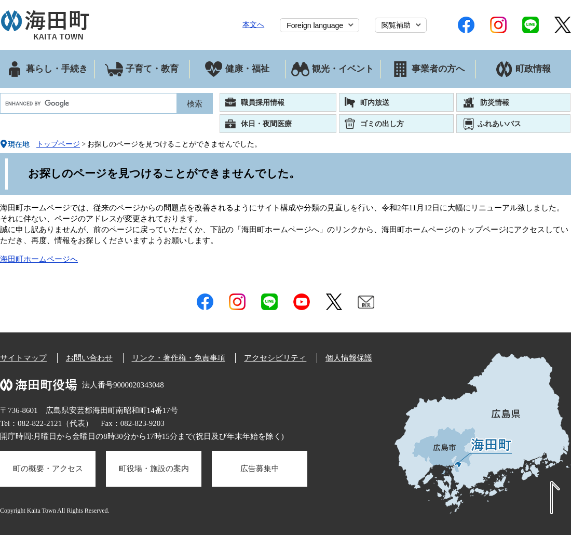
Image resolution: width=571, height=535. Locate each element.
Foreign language (315, 25)
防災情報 (494, 102)
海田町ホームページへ (39, 259)
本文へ (253, 24)
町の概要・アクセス (48, 468)
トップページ (58, 144)
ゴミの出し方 (382, 123)
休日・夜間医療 (266, 123)
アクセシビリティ (275, 358)
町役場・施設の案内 (154, 468)
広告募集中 (259, 468)
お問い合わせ (89, 358)
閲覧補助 (396, 25)
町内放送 (374, 102)
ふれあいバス (499, 123)
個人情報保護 (348, 358)
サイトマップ (23, 358)
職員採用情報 (262, 102)
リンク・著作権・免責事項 (178, 358)
